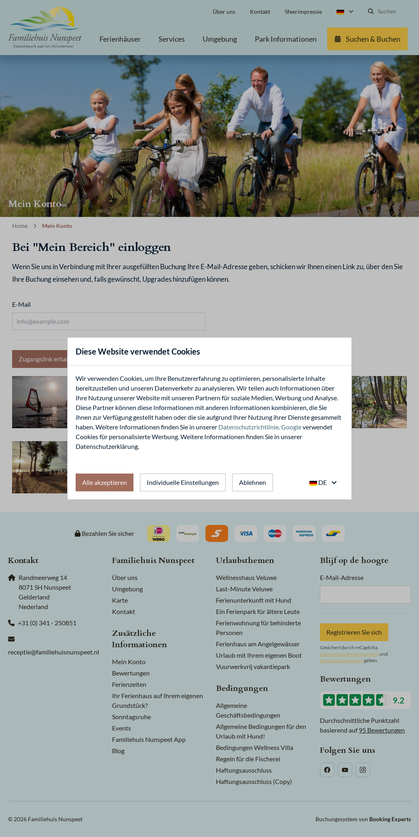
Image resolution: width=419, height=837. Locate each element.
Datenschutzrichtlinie (248, 427)
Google (291, 427)
